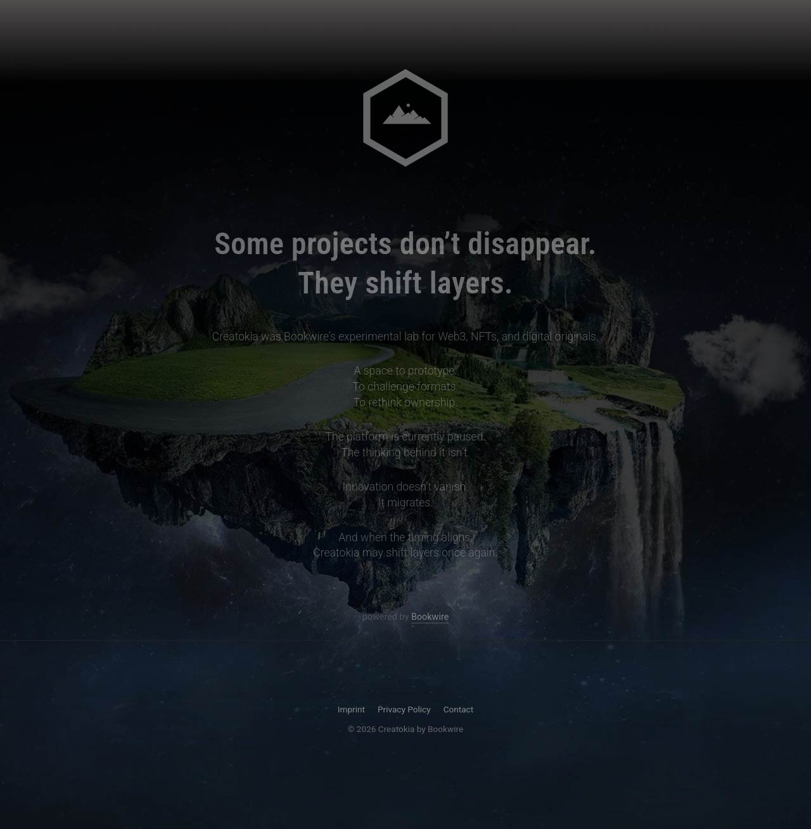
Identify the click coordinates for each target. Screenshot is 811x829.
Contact (459, 709)
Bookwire (430, 617)
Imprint (351, 709)
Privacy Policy (404, 709)
